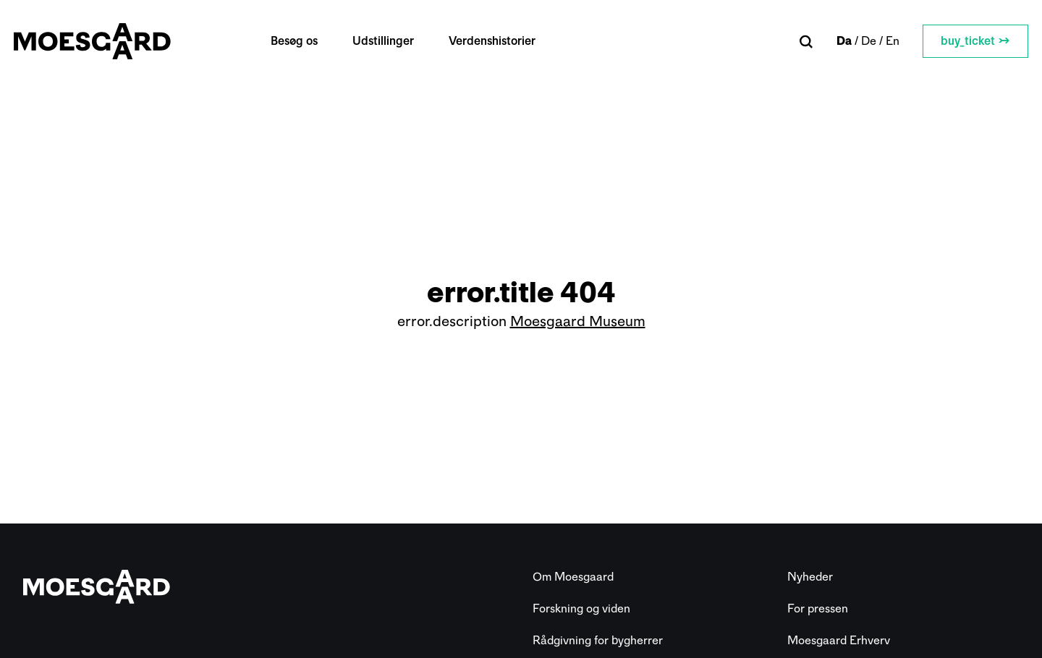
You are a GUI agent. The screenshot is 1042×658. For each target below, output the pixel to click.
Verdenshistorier (499, 41)
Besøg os (301, 41)
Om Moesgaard (573, 577)
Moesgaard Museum (577, 321)
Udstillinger (390, 41)
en (883, 41)
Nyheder (810, 577)
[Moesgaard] (101, 41)
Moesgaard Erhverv (838, 640)
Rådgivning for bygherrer (598, 640)
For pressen (817, 608)
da (834, 41)
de (859, 41)
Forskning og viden (581, 608)
